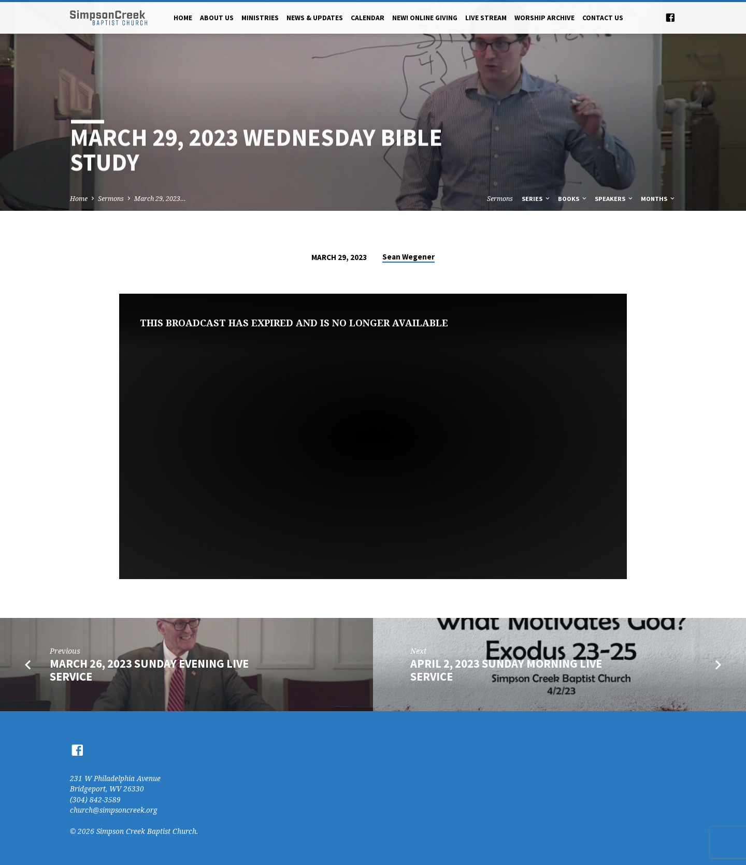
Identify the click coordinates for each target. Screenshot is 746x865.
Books (573, 199)
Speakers (614, 199)
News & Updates (314, 17)
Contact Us (602, 17)
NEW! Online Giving (424, 17)
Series (536, 199)
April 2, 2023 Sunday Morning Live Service (506, 670)
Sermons (111, 198)
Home (183, 17)
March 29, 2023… (160, 198)
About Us (217, 17)
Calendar (367, 17)
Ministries (260, 17)
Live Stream (486, 17)
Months (658, 199)
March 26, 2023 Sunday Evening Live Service (149, 670)
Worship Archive (544, 17)
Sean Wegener (408, 257)
